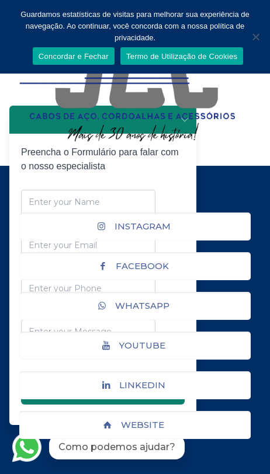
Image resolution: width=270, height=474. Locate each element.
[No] (255, 37)
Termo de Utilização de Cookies (181, 56)
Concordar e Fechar (74, 56)
